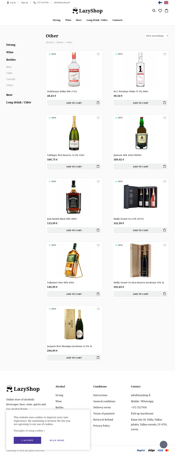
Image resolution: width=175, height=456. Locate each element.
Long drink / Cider (97, 19)
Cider (9, 73)
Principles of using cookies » (29, 430)
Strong (56, 19)
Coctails (10, 79)
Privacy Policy (101, 425)
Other (9, 85)
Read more (57, 440)
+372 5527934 (42, 2)
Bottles (11, 59)
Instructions (100, 395)
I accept (27, 440)
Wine (68, 19)
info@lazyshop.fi (62, 2)
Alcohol (49, 42)
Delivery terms (102, 407)
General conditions (104, 401)
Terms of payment (104, 413)
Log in (13, 2)
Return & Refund (103, 419)
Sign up (24, 2)
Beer (79, 19)
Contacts (117, 19)
